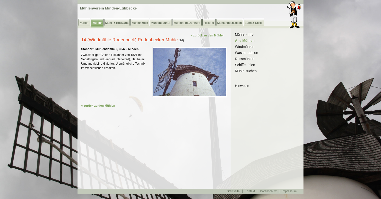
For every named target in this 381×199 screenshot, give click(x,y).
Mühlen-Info (244, 34)
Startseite (233, 191)
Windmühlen (244, 47)
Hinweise (242, 86)
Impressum (289, 191)
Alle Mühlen (245, 41)
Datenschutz (268, 191)
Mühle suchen (246, 71)
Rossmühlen (244, 59)
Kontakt (250, 191)
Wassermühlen (246, 53)
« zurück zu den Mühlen (207, 35)
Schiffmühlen (245, 65)
